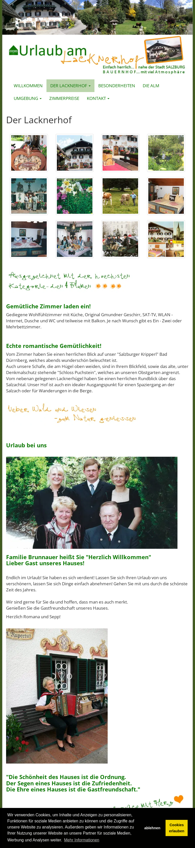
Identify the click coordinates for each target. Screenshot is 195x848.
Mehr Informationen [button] (81, 840)
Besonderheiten (116, 86)
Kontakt (98, 98)
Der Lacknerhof (70, 86)
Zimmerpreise (64, 98)
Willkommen (28, 86)
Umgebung (28, 98)
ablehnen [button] (152, 828)
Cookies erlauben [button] (176, 828)
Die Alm (151, 86)
